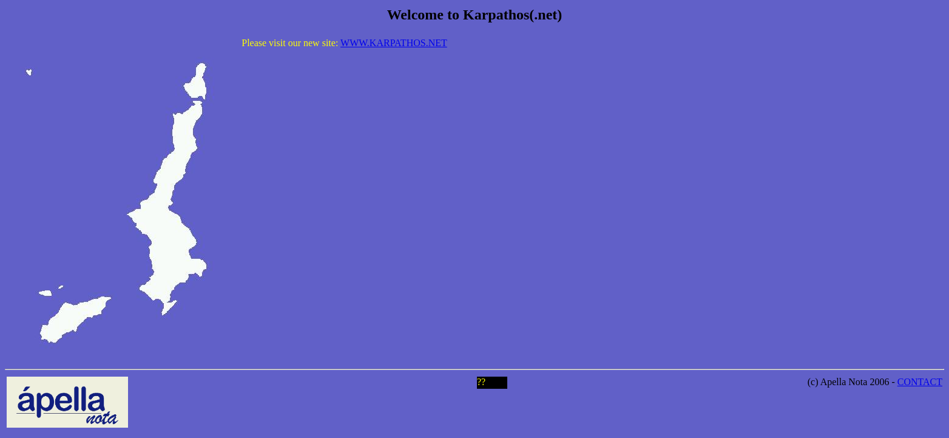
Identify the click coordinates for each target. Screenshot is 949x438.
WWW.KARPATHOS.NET (393, 43)
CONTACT (919, 382)
